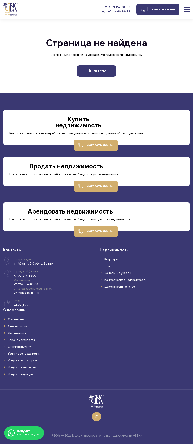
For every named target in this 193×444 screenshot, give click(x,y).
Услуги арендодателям (24, 353)
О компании (16, 319)
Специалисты (17, 326)
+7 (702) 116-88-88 (116, 7)
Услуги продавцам (20, 374)
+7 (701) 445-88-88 (116, 11)
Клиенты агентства (21, 340)
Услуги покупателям (21, 367)
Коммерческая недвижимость (125, 280)
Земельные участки (118, 273)
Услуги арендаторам (22, 360)
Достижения (16, 333)
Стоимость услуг (19, 347)
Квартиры (111, 259)
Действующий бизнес (119, 286)
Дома (108, 266)
